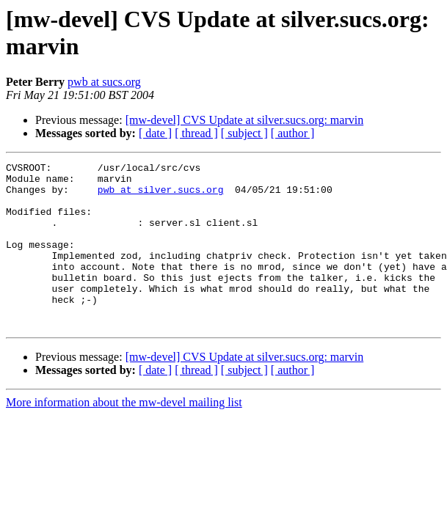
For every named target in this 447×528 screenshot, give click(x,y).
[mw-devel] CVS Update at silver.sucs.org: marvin (245, 120)
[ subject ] (244, 133)
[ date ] (155, 133)
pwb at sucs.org (104, 82)
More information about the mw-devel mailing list (124, 435)
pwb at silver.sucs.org (161, 195)
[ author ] (293, 133)
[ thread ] (196, 133)
